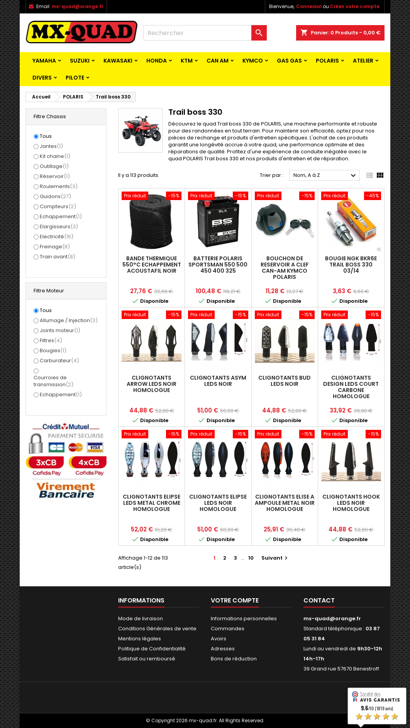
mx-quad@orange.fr (77, 6)
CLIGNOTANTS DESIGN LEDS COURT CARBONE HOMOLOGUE (351, 387)
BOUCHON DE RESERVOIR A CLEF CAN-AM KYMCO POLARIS (285, 268)
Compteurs (58, 206)
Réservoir (55, 176)
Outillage (54, 166)
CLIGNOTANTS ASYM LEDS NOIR (218, 381)
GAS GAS (289, 60)
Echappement (61, 216)
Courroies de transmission (53, 381)
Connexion (309, 6)
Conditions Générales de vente (157, 628)
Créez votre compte (355, 6)
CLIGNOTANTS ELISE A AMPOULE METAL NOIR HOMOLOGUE (285, 503)
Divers (42, 77)
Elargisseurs (59, 226)
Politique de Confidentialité (152, 648)
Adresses (223, 648)
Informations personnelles (244, 618)
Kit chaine (55, 156)
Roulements (59, 186)
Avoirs (218, 638)
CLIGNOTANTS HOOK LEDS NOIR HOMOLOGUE (351, 503)
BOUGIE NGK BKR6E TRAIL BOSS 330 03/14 (351, 265)
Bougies (53, 350)
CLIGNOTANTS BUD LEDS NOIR (284, 381)
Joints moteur (60, 330)
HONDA (156, 60)
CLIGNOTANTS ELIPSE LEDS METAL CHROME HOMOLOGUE (151, 503)
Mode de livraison (140, 618)
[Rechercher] (205, 33)
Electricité (56, 236)
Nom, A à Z (325, 175)
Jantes (51, 146)
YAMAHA (44, 60)
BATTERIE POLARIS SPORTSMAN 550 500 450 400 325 (217, 265)
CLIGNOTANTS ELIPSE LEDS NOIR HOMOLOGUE (218, 503)
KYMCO (252, 60)
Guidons (55, 196)
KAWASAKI (117, 60)
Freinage (55, 246)
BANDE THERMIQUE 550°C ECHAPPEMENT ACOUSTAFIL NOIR (151, 265)
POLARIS (327, 60)
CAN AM (218, 60)
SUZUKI (80, 60)
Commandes (227, 628)
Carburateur (59, 360)
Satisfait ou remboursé (146, 658)
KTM (187, 60)
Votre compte (235, 600)
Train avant (57, 256)
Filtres (51, 340)
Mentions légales (139, 638)
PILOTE (75, 77)
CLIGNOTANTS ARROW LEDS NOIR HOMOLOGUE (151, 384)
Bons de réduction (234, 658)
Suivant (275, 558)
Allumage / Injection (69, 320)
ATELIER (363, 60)
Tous (46, 136)
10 (251, 558)
